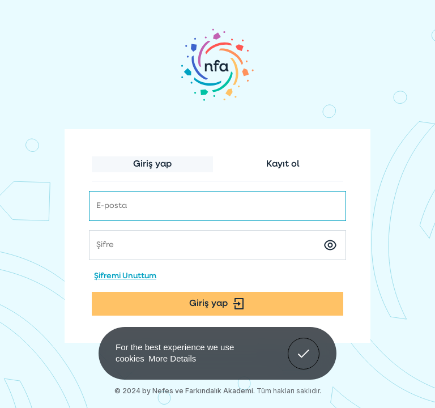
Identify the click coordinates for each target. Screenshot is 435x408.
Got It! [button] (303, 345)
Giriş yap (152, 164)
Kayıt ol (282, 164)
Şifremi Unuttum (125, 276)
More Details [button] (172, 358)
